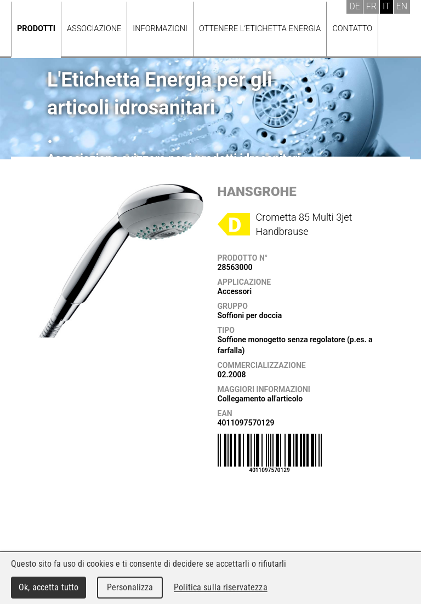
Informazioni (160, 28)
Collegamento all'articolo (260, 398)
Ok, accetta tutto (48, 587)
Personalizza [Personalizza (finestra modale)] (130, 587)
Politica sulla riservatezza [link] (220, 587)
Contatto (352, 28)
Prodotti (36, 28)
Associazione (94, 28)
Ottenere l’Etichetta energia (260, 28)
